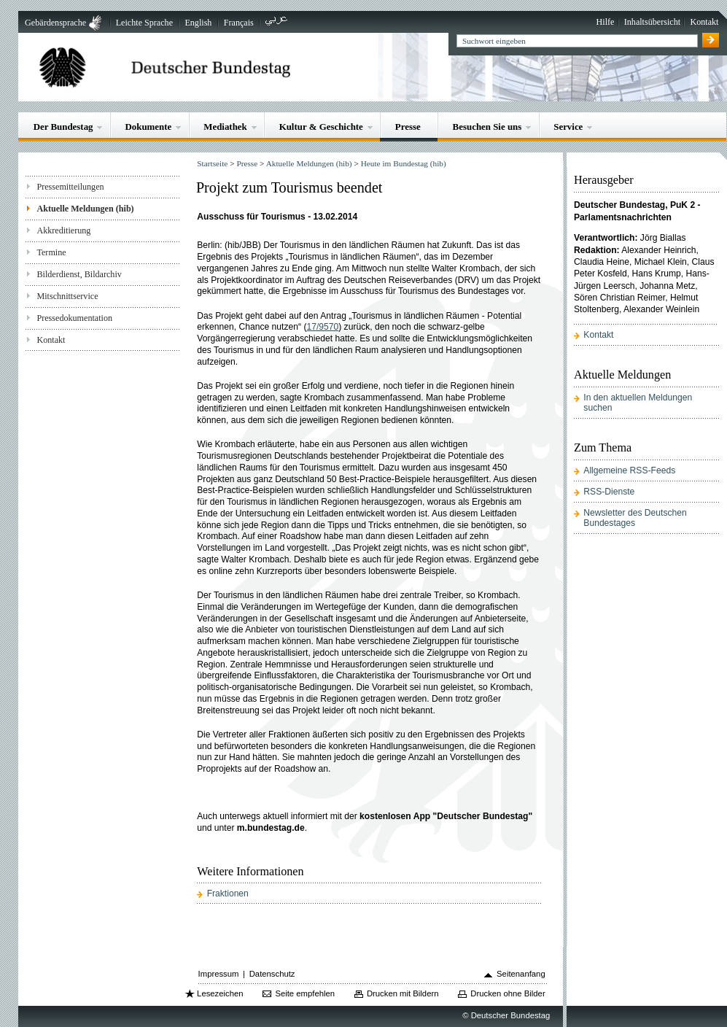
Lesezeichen (220, 993)
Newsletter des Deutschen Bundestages (634, 518)
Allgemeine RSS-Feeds (629, 470)
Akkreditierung (63, 230)
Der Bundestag (63, 126)
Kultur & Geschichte (321, 126)
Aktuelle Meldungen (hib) (84, 209)
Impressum (218, 973)
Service (568, 126)
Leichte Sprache (144, 23)
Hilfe (605, 22)
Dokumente (148, 126)
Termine (51, 252)
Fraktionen (228, 893)
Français (239, 23)
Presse (408, 126)
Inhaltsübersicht (652, 22)
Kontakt (704, 22)
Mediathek (225, 126)
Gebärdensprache (55, 23)
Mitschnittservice (67, 296)
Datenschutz (272, 973)
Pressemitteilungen (70, 187)
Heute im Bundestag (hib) (403, 163)
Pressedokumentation (74, 318)
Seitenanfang (521, 973)
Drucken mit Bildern (403, 993)
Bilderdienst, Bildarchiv (78, 274)
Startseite (212, 163)
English (197, 23)
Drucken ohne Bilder (507, 993)
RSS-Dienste (608, 492)
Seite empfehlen (305, 993)
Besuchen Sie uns (487, 126)
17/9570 (322, 327)
